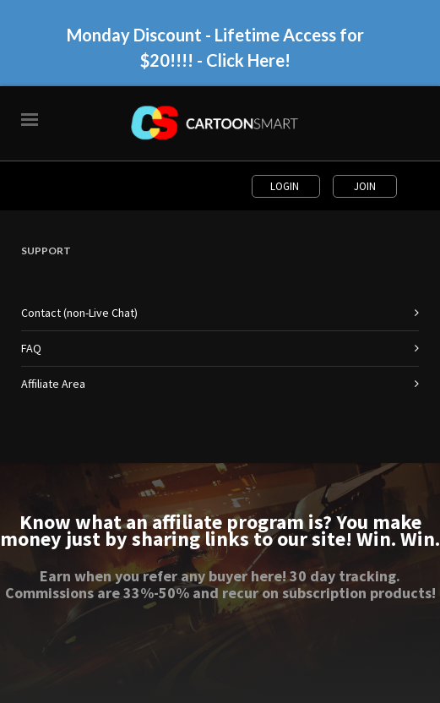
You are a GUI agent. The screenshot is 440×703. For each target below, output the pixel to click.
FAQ (31, 348)
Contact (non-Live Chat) (79, 312)
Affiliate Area (53, 383)
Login (286, 186)
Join (364, 186)
